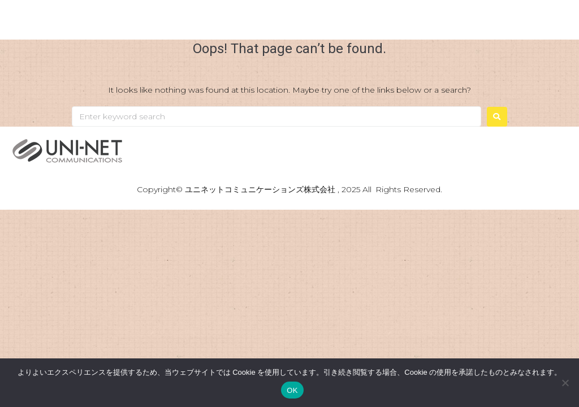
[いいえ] (565, 382)
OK (292, 390)
